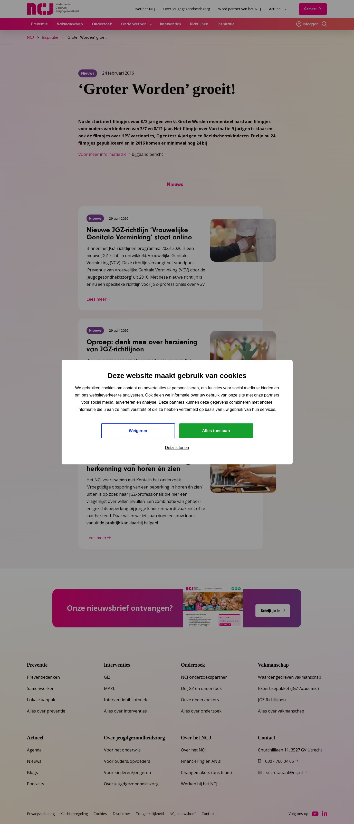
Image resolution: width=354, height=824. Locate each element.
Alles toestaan (216, 431)
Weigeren (138, 431)
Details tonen (177, 447)
